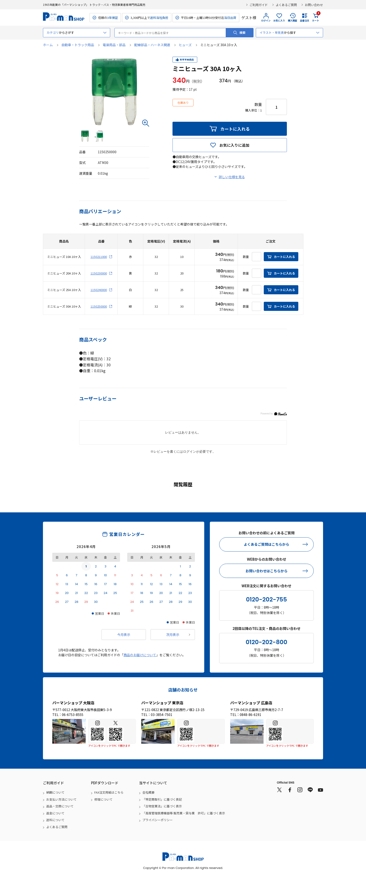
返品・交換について (60, 806)
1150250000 (99, 306)
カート (315, 17)
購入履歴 (292, 20)
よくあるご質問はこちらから (266, 544)
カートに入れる (235, 129)
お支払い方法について (61, 799)
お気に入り (279, 20)
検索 (242, 32)
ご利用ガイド (259, 4)
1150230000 (99, 273)
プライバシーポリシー (157, 820)
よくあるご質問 (286, 4)
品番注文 (304, 20)
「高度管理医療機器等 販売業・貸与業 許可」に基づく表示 (183, 813)
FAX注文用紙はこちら (108, 792)
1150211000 (99, 256)
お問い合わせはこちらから (267, 570)
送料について (55, 820)
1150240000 (99, 290)
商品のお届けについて (139, 655)
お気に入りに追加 (234, 145)
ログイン (266, 20)
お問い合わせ (314, 4)
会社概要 (148, 792)
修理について (103, 799)
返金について (55, 813)
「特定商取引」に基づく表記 (162, 799)
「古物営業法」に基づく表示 (162, 806)
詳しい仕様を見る (232, 176)
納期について (55, 792)
